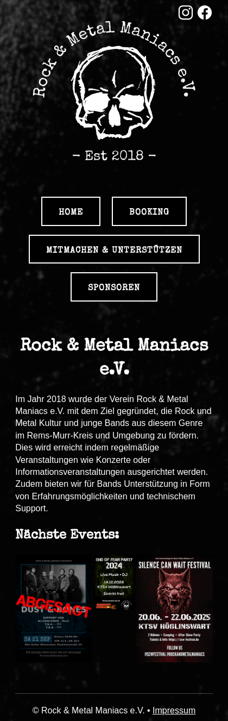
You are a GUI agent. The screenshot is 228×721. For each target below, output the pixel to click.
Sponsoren (114, 287)
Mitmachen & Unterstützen (114, 249)
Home (71, 211)
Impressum (174, 710)
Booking (149, 211)
